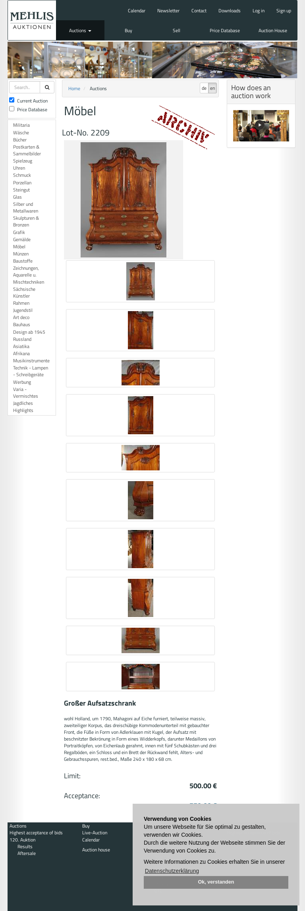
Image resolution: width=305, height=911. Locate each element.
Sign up (283, 10)
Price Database (225, 30)
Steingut (21, 189)
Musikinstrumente (31, 360)
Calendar (136, 10)
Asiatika (21, 346)
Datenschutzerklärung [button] (172, 871)
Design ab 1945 (29, 332)
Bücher (20, 139)
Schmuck (22, 175)
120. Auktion (22, 839)
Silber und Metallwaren (25, 207)
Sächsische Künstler (24, 292)
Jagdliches (23, 403)
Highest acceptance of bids (36, 832)
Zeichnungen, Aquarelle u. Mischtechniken (28, 274)
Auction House (273, 30)
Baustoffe (23, 261)
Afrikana (21, 353)
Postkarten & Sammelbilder (27, 150)
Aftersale (26, 853)
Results (25, 846)
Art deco (21, 317)
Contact (199, 10)
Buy (128, 30)
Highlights (23, 410)
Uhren (19, 168)
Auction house (96, 849)
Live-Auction (94, 832)
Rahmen (21, 303)
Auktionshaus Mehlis (32, 20)
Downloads (229, 10)
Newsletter (168, 10)
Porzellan (22, 182)
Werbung (22, 382)
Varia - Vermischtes (25, 392)
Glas (17, 197)
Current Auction (28, 100)
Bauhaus (21, 324)
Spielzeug (22, 160)
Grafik (19, 232)
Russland (22, 339)
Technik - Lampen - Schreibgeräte (30, 371)
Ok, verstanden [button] (216, 882)
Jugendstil (23, 310)
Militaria (21, 125)
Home (74, 88)
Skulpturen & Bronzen (26, 221)
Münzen (21, 253)
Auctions (80, 30)
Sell (176, 30)
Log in (258, 10)
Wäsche (21, 132)
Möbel (19, 246)
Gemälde (22, 239)
